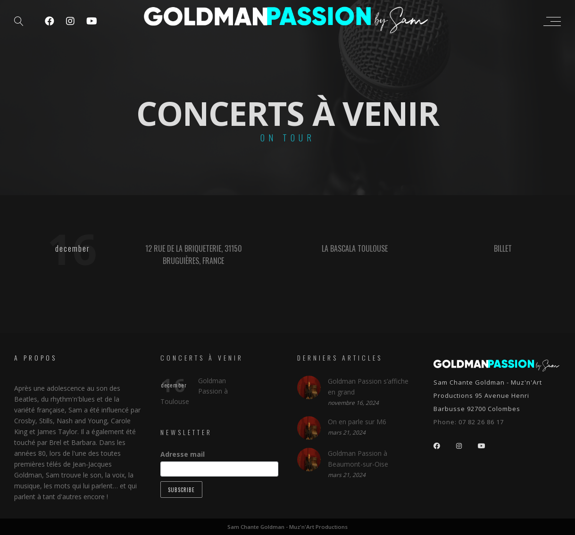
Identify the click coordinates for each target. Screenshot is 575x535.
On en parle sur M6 (357, 421)
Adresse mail (182, 454)
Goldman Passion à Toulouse (194, 391)
